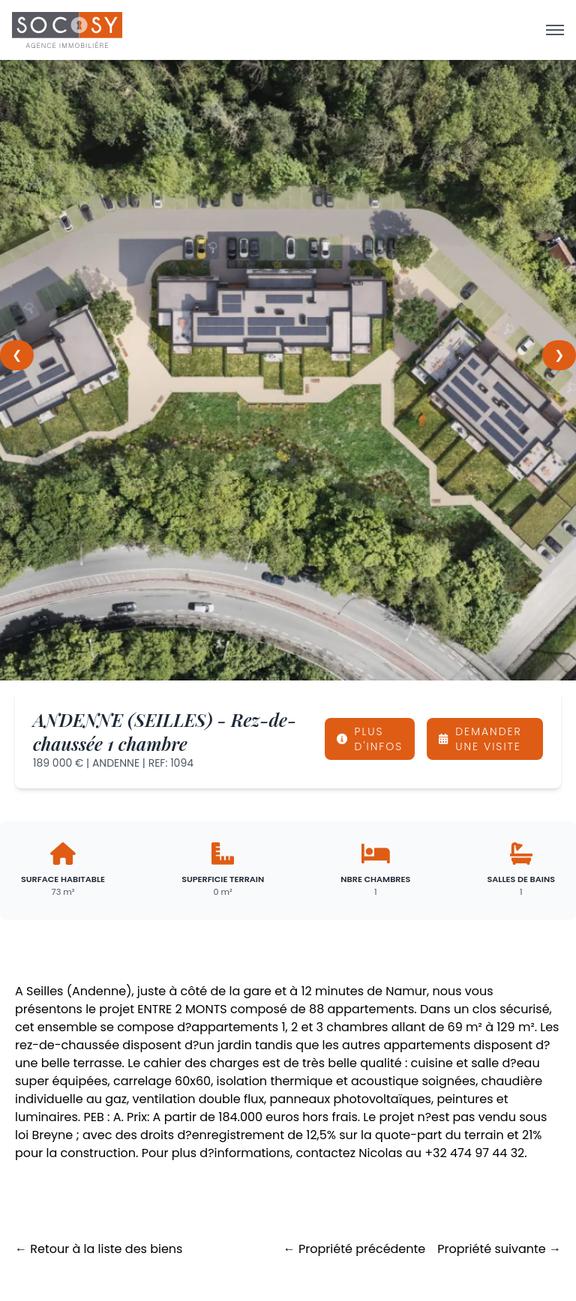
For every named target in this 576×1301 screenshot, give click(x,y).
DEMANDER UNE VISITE (480, 739)
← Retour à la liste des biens (98, 1249)
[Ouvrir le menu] (555, 30)
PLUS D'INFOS (370, 739)
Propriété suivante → (499, 1249)
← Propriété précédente (354, 1249)
